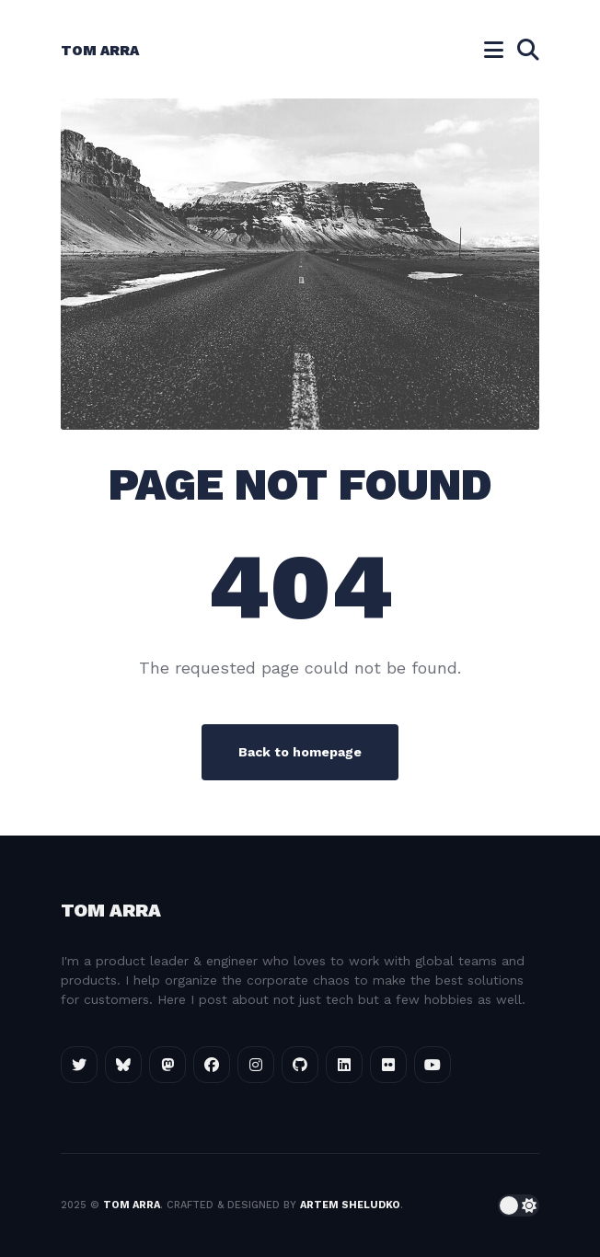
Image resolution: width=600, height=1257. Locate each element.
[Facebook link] (211, 1064)
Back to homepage (300, 751)
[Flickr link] (388, 1064)
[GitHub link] (300, 1064)
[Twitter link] (79, 1064)
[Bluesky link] (123, 1064)
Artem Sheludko (350, 1205)
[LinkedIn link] (344, 1064)
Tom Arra (100, 50)
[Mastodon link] (167, 1064)
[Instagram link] (255, 1064)
